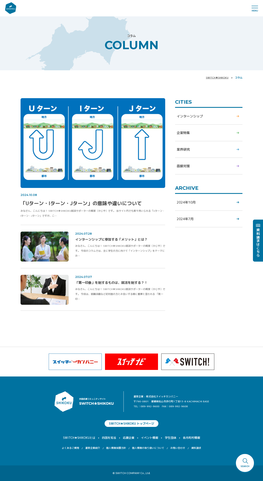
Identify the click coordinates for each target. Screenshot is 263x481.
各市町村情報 (191, 438)
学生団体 (170, 438)
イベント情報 (149, 438)
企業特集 (183, 133)
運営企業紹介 (92, 448)
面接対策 (183, 166)
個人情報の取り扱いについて (148, 448)
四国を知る (109, 438)
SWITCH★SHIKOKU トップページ (131, 423)
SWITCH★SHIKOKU (217, 77)
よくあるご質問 (70, 448)
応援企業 (128, 438)
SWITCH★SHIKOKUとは (79, 438)
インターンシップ (190, 116)
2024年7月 (185, 219)
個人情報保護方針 (116, 448)
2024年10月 (186, 202)
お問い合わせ (177, 448)
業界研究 (183, 149)
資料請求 (196, 448)
